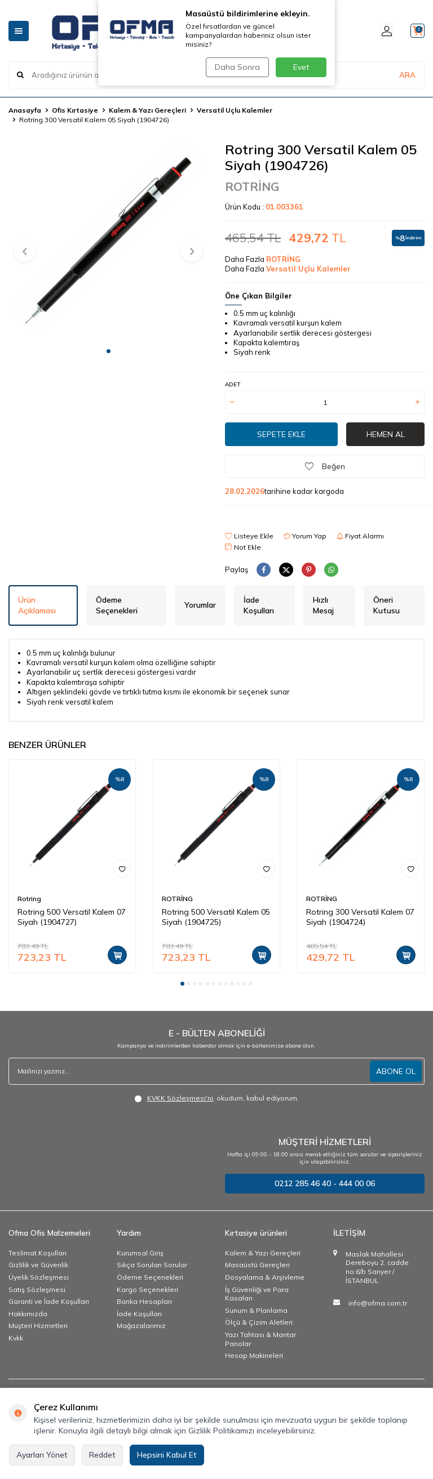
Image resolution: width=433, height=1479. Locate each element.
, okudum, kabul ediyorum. (216, 1098)
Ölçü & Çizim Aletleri (259, 1322)
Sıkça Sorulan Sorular (152, 1264)
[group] (108, 241)
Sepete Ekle (281, 434)
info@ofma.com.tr (377, 1303)
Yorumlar (200, 605)
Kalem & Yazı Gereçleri (147, 110)
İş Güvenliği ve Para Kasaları (257, 1294)
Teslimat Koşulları (37, 1253)
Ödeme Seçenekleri (117, 605)
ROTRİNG (252, 186)
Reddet (102, 1455)
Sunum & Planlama (256, 1310)
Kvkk (15, 1338)
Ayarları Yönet (42, 1455)
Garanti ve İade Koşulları (48, 1301)
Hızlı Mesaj (323, 605)
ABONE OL (396, 1071)
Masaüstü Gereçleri (257, 1264)
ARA (407, 75)
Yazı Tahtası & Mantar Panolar (260, 1339)
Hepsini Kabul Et (167, 1455)
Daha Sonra (235, 67)
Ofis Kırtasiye (75, 110)
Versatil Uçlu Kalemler (234, 110)
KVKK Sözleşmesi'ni (180, 1098)
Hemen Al (385, 434)
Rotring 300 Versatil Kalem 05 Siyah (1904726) (94, 119)
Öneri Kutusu (386, 605)
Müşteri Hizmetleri (38, 1325)
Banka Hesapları (144, 1301)
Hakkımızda (27, 1313)
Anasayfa (24, 110)
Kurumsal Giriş (140, 1253)
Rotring (29, 898)
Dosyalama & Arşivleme (264, 1277)
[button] (109, 351)
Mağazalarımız (141, 1325)
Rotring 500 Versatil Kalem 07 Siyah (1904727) (71, 917)
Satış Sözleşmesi (36, 1289)
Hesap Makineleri (254, 1355)
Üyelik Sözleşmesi (38, 1277)
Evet (301, 67)
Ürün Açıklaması (37, 605)
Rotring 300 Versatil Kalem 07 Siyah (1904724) (360, 917)
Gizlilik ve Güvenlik (38, 1264)
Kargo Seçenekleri (147, 1289)
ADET (232, 384)
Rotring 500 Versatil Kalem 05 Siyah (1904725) (216, 917)
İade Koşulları (259, 605)
